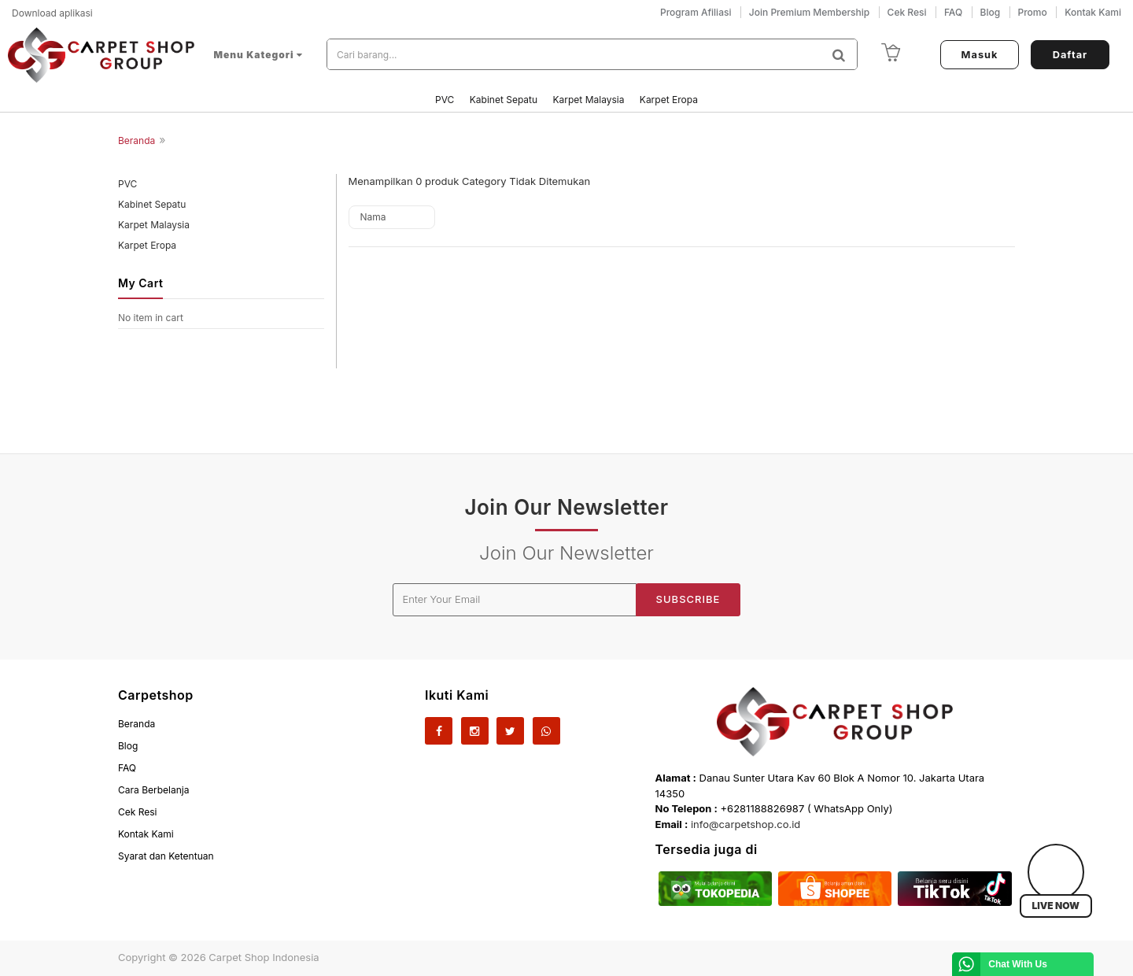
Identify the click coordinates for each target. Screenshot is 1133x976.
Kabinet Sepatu (505, 99)
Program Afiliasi (695, 12)
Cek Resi (137, 812)
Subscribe (688, 599)
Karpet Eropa (669, 99)
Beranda (136, 140)
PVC (446, 99)
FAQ (127, 768)
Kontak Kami (146, 834)
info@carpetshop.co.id (745, 824)
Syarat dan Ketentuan (166, 856)
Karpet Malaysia (590, 99)
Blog (128, 746)
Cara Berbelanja (153, 790)
